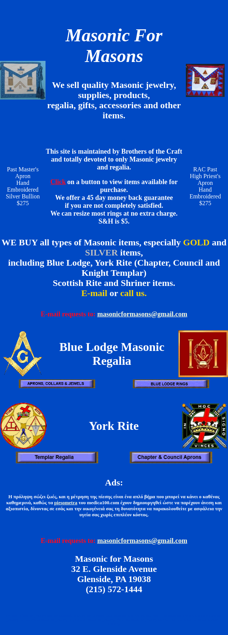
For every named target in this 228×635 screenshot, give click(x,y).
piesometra (65, 502)
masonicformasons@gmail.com (142, 314)
